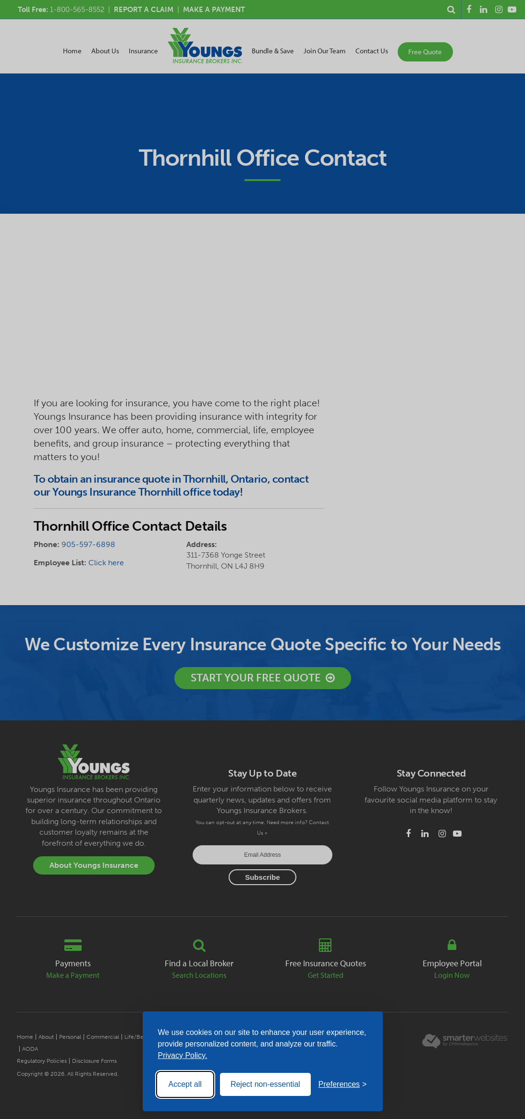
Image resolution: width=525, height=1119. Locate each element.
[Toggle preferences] (342, 1084)
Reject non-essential (265, 1084)
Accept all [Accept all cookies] (185, 1084)
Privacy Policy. (183, 1055)
